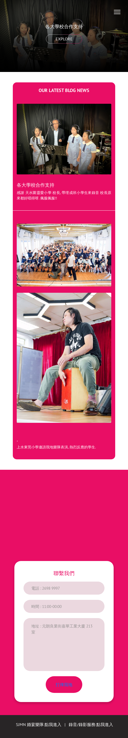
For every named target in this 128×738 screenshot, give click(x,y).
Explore (64, 38)
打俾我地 (64, 684)
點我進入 (53, 724)
